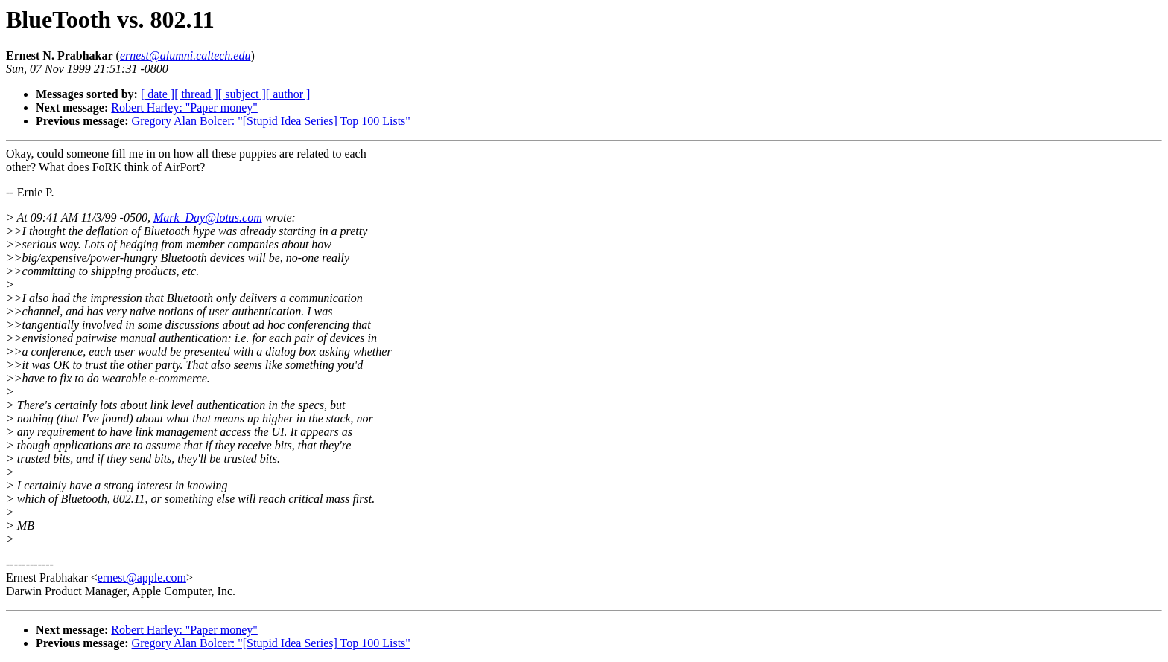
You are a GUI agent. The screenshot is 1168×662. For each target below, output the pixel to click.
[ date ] (157, 94)
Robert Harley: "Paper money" (184, 107)
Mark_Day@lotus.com (207, 217)
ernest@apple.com (142, 577)
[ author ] (288, 94)
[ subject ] (242, 94)
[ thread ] (196, 94)
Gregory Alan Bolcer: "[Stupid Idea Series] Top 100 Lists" (271, 121)
